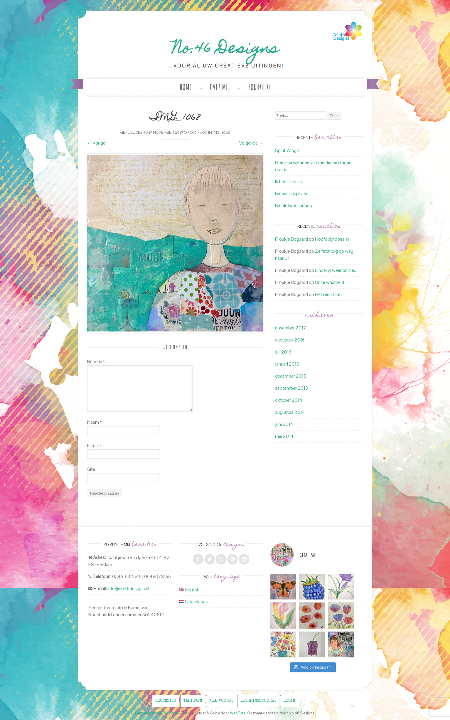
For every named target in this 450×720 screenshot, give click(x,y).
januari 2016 (287, 364)
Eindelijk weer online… (336, 270)
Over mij (220, 87)
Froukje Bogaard (291, 239)
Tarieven (192, 701)
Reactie (96, 362)
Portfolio (259, 87)
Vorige (96, 143)
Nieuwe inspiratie (292, 193)
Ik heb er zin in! (289, 181)
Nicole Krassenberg (294, 205)
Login (289, 701)
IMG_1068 (221, 132)
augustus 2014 (290, 412)
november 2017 (290, 328)
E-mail (94, 446)
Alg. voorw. (221, 701)
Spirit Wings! (287, 150)
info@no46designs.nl (128, 588)
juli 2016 (283, 352)
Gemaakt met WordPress (156, 713)
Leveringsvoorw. (258, 701)
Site (91, 469)
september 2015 (291, 388)
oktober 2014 (288, 400)
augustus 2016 (290, 340)
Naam (94, 422)
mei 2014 (284, 436)
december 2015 (290, 376)
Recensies (165, 701)
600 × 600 (198, 132)
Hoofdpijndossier (332, 239)
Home (186, 87)
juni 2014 (284, 424)
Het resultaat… (329, 294)
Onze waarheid (329, 282)
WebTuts (237, 713)
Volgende (251, 143)
